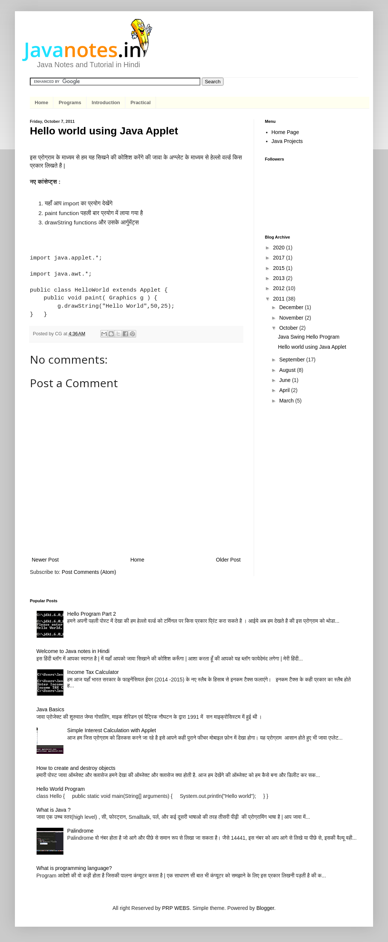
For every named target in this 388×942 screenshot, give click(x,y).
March (287, 401)
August (288, 370)
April (285, 390)
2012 (279, 288)
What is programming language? (74, 868)
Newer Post (45, 560)
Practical (141, 102)
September (292, 360)
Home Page (285, 132)
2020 (279, 248)
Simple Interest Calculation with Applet (111, 730)
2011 (279, 299)
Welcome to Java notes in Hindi (73, 651)
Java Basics (51, 709)
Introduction (106, 102)
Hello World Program (61, 789)
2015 (279, 268)
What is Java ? (54, 810)
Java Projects (287, 141)
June (285, 380)
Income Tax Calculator (93, 672)
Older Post (228, 560)
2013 (279, 278)
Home (41, 102)
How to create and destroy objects (76, 768)
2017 (279, 258)
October (289, 328)
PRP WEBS (176, 908)
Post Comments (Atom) (89, 572)
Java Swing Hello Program (309, 337)
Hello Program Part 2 (91, 614)
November (291, 318)
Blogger (265, 908)
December (291, 307)
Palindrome (80, 831)
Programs (70, 102)
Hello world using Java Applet (312, 347)
